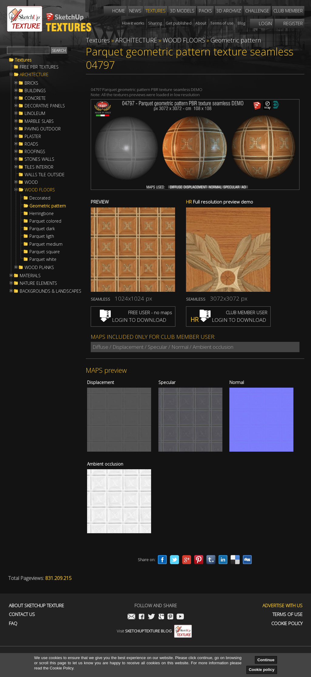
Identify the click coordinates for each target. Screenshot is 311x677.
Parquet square (44, 251)
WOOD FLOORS (40, 190)
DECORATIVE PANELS (45, 106)
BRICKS (31, 83)
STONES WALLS (39, 159)
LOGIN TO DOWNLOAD (133, 319)
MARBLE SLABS (39, 121)
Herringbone (41, 213)
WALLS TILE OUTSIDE (45, 174)
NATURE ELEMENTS (38, 283)
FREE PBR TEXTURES (39, 67)
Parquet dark (42, 228)
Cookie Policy (287, 623)
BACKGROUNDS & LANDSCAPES (50, 291)
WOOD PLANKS (39, 267)
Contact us (22, 614)
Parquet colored (45, 221)
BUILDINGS (35, 90)
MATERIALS (30, 275)
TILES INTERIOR (39, 167)
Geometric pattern (47, 206)
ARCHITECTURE (34, 74)
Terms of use (287, 614)
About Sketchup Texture (36, 605)
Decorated (39, 198)
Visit (154, 631)
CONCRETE (35, 98)
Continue (265, 660)
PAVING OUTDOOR (43, 129)
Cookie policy (262, 669)
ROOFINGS (35, 151)
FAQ (13, 623)
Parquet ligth (41, 236)
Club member (288, 11)
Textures (23, 60)
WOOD (31, 182)
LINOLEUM (35, 113)
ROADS (31, 144)
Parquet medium (46, 244)
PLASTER (33, 136)
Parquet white (42, 259)
